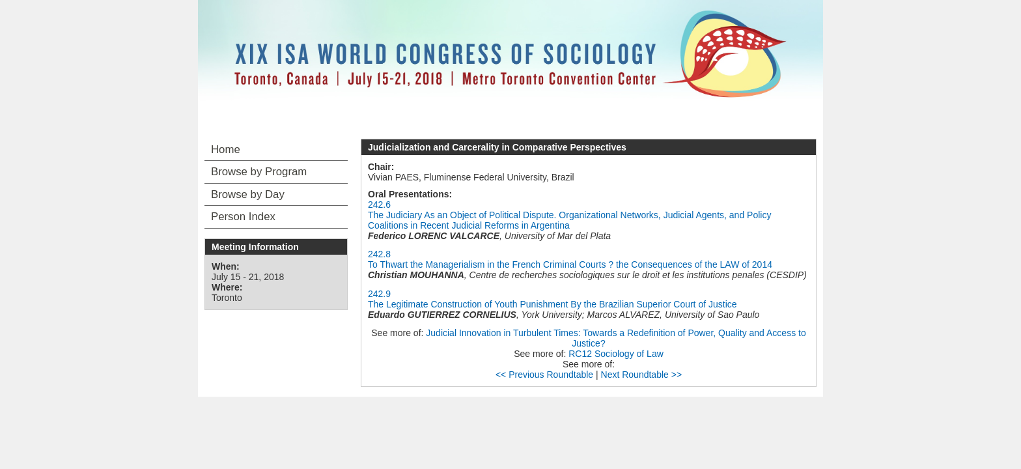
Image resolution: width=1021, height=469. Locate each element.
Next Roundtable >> (641, 374)
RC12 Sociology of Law (616, 353)
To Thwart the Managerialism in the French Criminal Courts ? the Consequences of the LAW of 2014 (570, 264)
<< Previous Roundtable (544, 374)
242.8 (379, 254)
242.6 (379, 204)
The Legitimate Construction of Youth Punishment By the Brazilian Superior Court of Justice (552, 304)
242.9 (379, 294)
